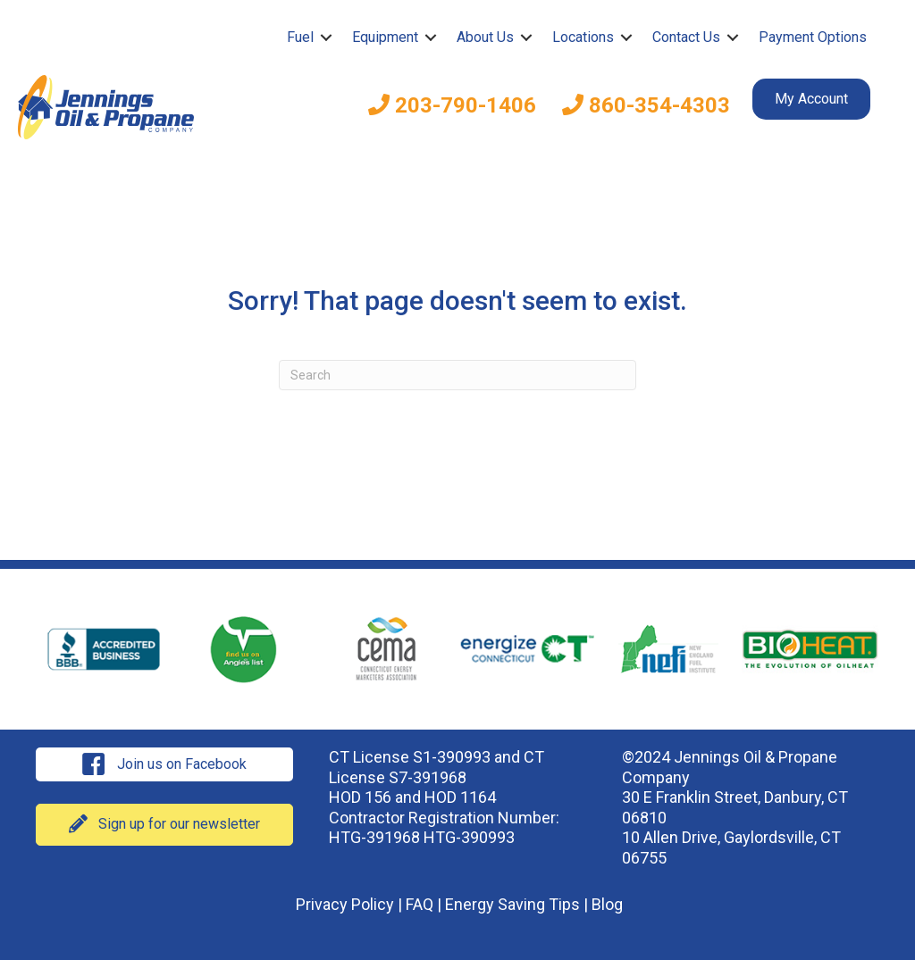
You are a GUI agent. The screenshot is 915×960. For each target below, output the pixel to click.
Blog (607, 904)
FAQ (419, 904)
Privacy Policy (345, 904)
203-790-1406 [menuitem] (452, 105)
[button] (326, 37)
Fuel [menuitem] (300, 37)
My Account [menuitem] (811, 98)
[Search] (457, 375)
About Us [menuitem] (485, 37)
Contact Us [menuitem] (686, 37)
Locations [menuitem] (583, 37)
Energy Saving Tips (512, 904)
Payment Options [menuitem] (813, 37)
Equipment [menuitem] (385, 37)
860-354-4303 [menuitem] (646, 105)
